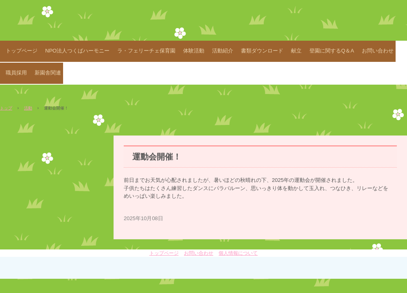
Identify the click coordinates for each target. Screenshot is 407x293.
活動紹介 (222, 51)
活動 (28, 108)
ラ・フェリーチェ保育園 (146, 51)
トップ (6, 108)
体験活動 (193, 51)
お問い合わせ (378, 51)
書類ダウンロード (262, 51)
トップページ (21, 51)
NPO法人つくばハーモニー (77, 51)
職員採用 (16, 73)
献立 (296, 51)
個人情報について (238, 253)
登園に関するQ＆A (331, 51)
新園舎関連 (48, 73)
